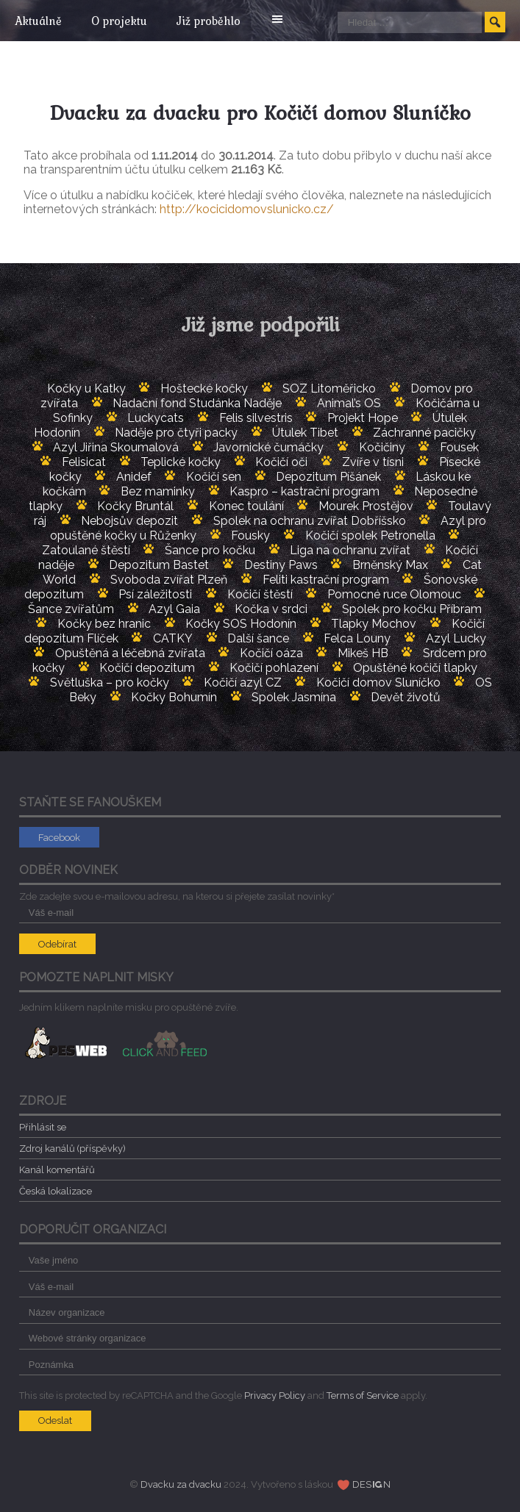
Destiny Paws (281, 565)
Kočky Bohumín (174, 697)
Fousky (250, 535)
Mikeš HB (363, 653)
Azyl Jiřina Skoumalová (116, 447)
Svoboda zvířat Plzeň (168, 580)
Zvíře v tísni (373, 462)
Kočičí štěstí (260, 594)
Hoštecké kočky (204, 388)
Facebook (59, 837)
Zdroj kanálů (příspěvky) (72, 1148)
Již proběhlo (216, 20)
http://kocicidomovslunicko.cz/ (247, 209)
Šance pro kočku (210, 550)
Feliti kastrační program (326, 580)
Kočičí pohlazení (273, 668)
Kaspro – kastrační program (304, 491)
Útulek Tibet (305, 433)
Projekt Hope (362, 418)
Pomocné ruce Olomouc (394, 594)
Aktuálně (38, 20)
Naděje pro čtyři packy (176, 433)
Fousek (459, 447)
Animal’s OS (349, 403)
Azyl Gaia (174, 609)
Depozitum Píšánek (328, 477)
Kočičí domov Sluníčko (378, 682)
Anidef (134, 477)
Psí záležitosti (155, 594)
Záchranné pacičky (424, 433)
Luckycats (155, 418)
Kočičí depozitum (147, 668)
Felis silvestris (256, 418)
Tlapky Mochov (373, 624)
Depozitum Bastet (159, 565)
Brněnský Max (390, 565)
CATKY (173, 638)
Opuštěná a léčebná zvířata (130, 653)
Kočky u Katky (86, 388)
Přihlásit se (42, 1127)
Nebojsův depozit (129, 521)
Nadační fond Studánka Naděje (197, 403)
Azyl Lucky (456, 638)
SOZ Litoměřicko (329, 388)
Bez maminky (158, 491)
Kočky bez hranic (104, 624)
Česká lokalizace (55, 1191)
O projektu (123, 20)
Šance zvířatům (71, 609)
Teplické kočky (180, 462)
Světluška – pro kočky (109, 682)
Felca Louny (357, 638)
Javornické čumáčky (268, 447)
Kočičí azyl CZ (243, 682)
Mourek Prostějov (365, 506)
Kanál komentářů (57, 1169)
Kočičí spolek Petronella (370, 535)
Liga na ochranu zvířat (350, 550)
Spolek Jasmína (294, 697)
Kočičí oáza (271, 653)
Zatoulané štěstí (86, 550)
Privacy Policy (274, 1395)
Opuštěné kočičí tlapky (415, 668)
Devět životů (406, 697)
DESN (371, 1484)
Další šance (258, 638)
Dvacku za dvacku (180, 1484)
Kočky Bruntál (135, 506)
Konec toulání (246, 506)
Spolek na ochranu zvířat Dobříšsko (309, 521)
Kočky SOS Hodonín (240, 624)
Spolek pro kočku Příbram (412, 609)
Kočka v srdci (271, 609)
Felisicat (84, 462)
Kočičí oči (281, 462)
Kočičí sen (213, 477)
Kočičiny (382, 447)
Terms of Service (363, 1395)
